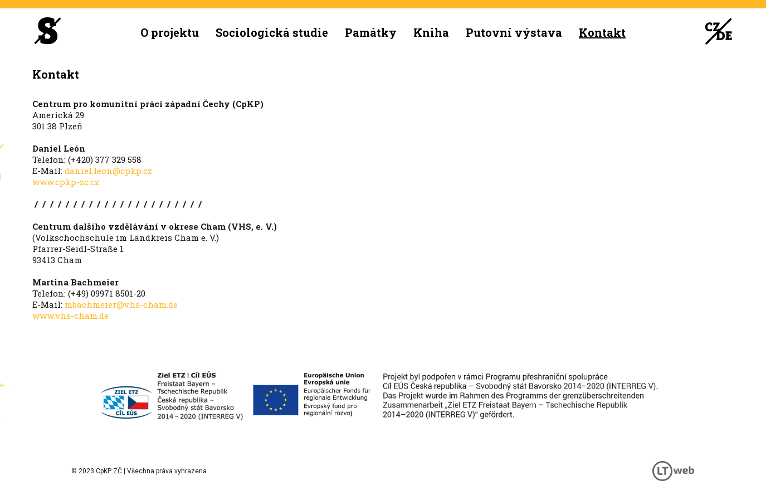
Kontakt (602, 32)
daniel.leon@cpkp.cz (108, 170)
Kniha (431, 32)
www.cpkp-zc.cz (65, 181)
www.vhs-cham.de (70, 315)
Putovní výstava (514, 32)
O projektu (169, 32)
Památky (371, 32)
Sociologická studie (272, 32)
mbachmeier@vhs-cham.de (121, 304)
